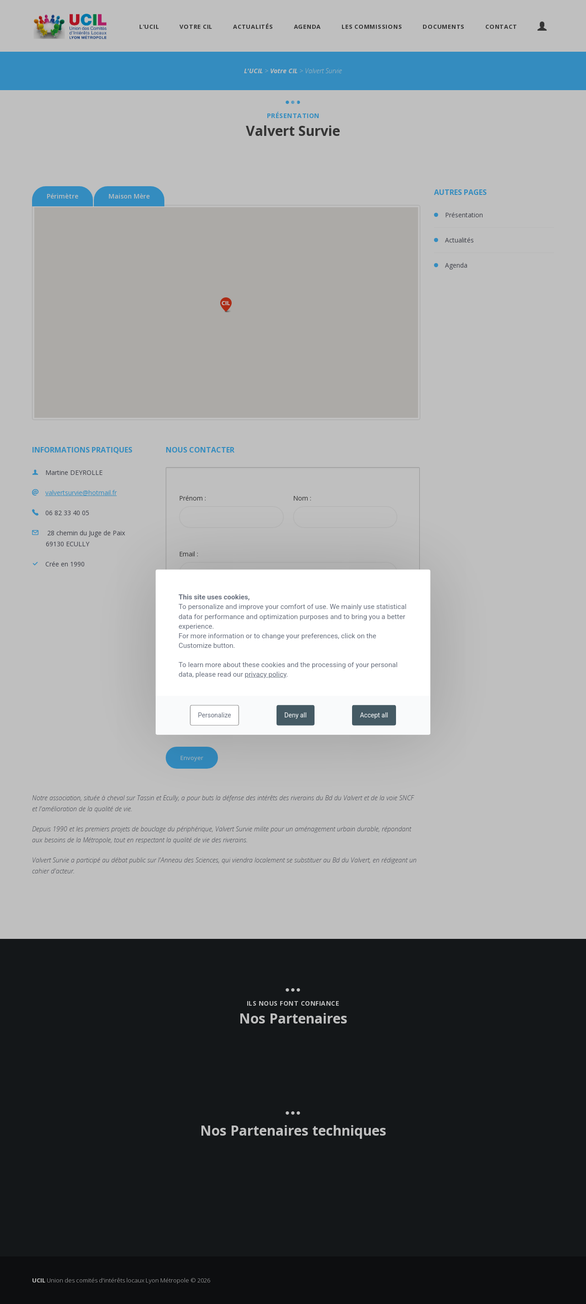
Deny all (295, 715)
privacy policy (266, 674)
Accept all (374, 715)
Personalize (214, 715)
